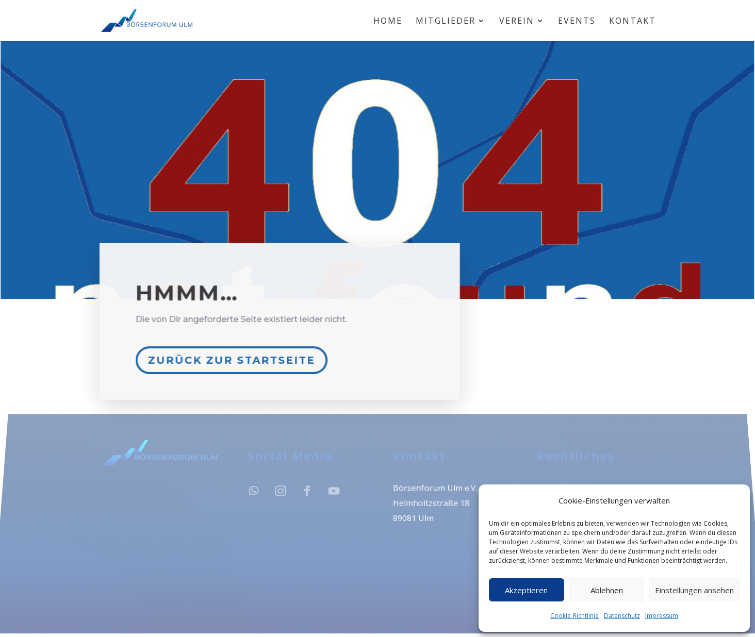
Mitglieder (445, 21)
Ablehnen (606, 590)
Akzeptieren (526, 590)
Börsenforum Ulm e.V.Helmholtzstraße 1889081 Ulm (434, 506)
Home (387, 21)
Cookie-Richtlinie (574, 615)
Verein (516, 21)
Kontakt (632, 21)
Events (577, 21)
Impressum (661, 615)
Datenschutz (622, 615)
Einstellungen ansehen (694, 590)
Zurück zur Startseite (233, 356)
